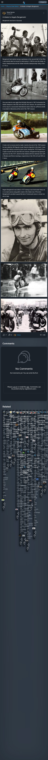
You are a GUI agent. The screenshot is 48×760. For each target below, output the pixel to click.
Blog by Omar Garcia (12, 6)
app (28, 387)
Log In (15, 387)
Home (2, 6)
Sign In (43, 2)
